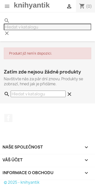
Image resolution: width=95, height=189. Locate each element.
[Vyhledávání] (47, 27)
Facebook (8, 118)
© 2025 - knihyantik (22, 182)
